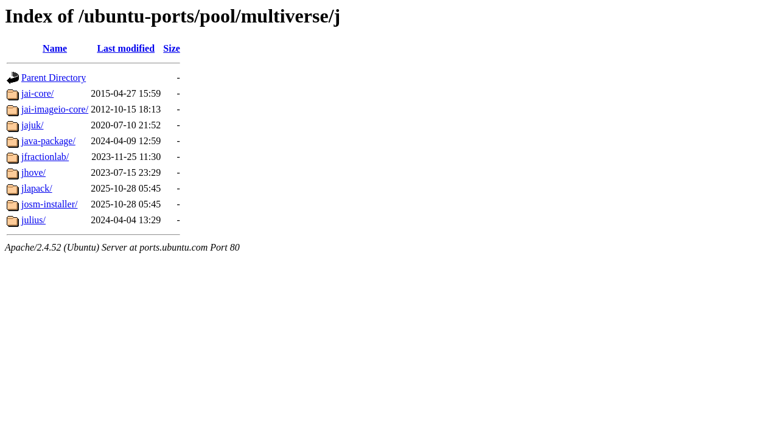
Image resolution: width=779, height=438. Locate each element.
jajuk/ (32, 125)
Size (171, 48)
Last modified (126, 48)
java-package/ (48, 141)
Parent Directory (53, 77)
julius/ (33, 220)
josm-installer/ (49, 204)
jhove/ (33, 172)
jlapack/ (36, 188)
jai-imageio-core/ (54, 109)
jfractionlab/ (45, 156)
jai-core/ (37, 93)
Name (55, 48)
